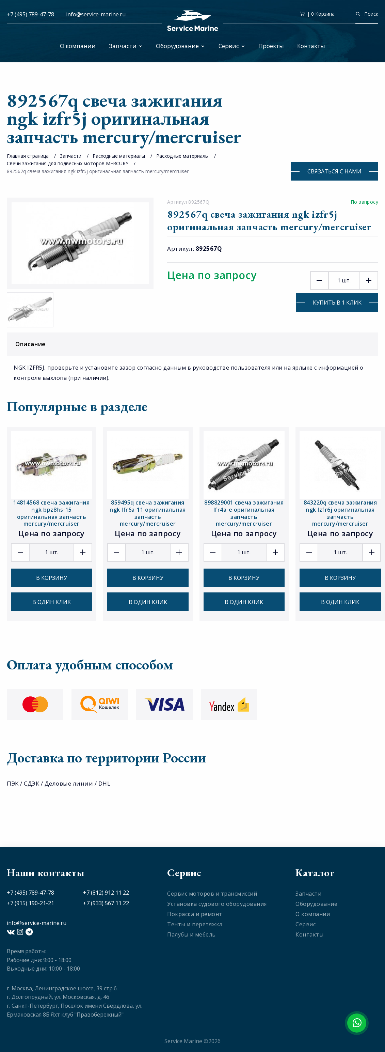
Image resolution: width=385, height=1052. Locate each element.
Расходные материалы (119, 156)
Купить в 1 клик (337, 302)
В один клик (51, 602)
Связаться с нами (334, 171)
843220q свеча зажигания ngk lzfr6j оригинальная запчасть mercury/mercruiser (340, 513)
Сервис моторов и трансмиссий (212, 893)
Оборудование (180, 46)
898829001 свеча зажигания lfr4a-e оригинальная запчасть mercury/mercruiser (244, 513)
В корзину (51, 578)
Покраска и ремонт (194, 914)
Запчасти (125, 46)
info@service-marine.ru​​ (96, 14)
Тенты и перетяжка (195, 924)
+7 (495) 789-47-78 (30, 14)
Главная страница (28, 156)
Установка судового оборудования (217, 904)
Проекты (271, 46)
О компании (78, 46)
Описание (194, 344)
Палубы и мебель (191, 934)
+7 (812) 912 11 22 (106, 892)
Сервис (232, 46)
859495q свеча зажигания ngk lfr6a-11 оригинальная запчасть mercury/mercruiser (148, 513)
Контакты (311, 46)
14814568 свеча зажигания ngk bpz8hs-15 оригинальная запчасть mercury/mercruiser (51, 513)
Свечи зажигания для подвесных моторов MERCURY (67, 163)
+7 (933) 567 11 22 (106, 903)
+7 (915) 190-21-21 (30, 903)
